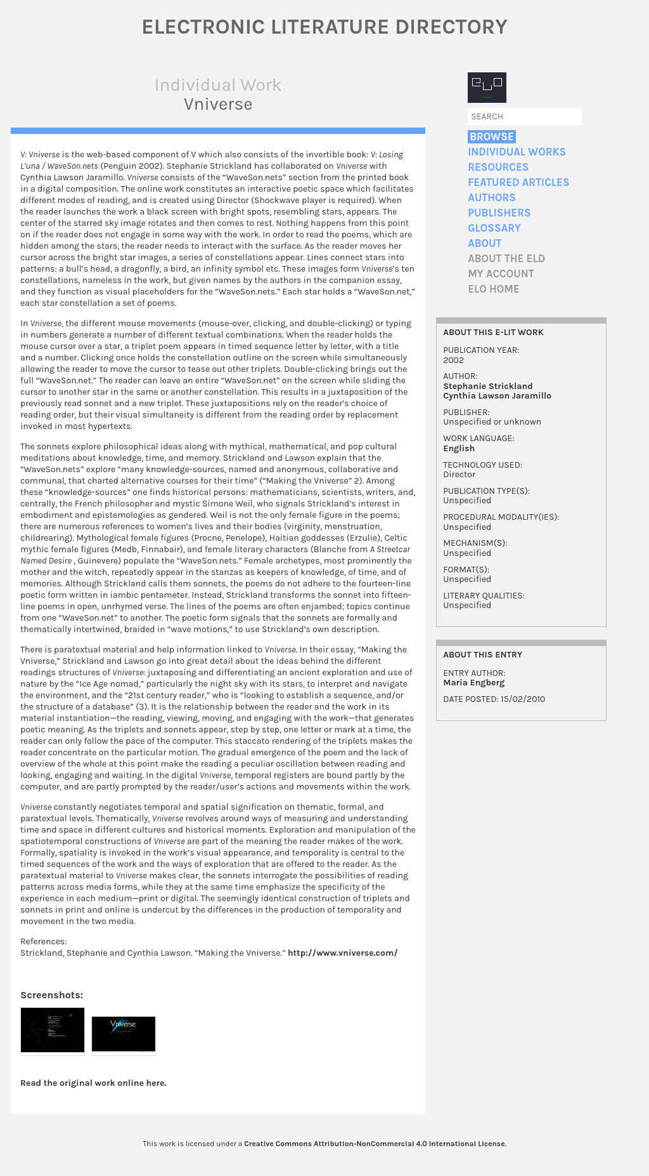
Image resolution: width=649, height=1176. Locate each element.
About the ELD (506, 259)
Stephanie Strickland (488, 386)
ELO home (494, 289)
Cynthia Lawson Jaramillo (497, 395)
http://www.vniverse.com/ (343, 953)
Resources (498, 167)
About (484, 243)
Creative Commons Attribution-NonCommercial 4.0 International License (374, 1143)
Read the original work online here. (93, 1083)
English (459, 448)
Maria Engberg (473, 682)
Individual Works (517, 152)
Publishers (499, 213)
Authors (492, 198)
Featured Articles (518, 182)
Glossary (494, 228)
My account (501, 274)
